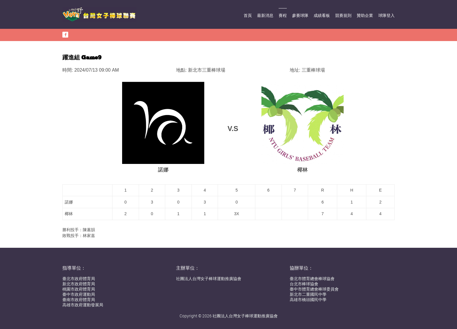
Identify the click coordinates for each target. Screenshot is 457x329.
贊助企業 (365, 15)
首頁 (248, 15)
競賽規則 (343, 15)
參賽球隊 (300, 15)
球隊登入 (386, 15)
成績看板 (322, 15)
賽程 (283, 15)
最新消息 (265, 15)
